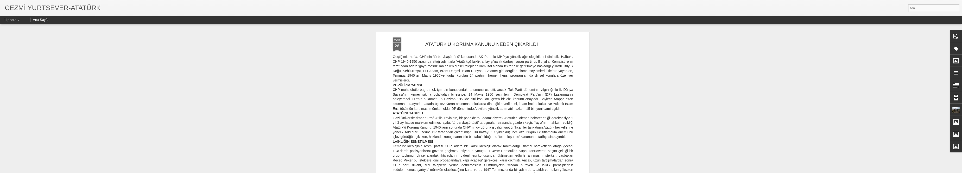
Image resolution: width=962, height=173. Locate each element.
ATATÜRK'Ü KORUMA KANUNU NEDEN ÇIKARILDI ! (482, 44)
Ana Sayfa (41, 20)
